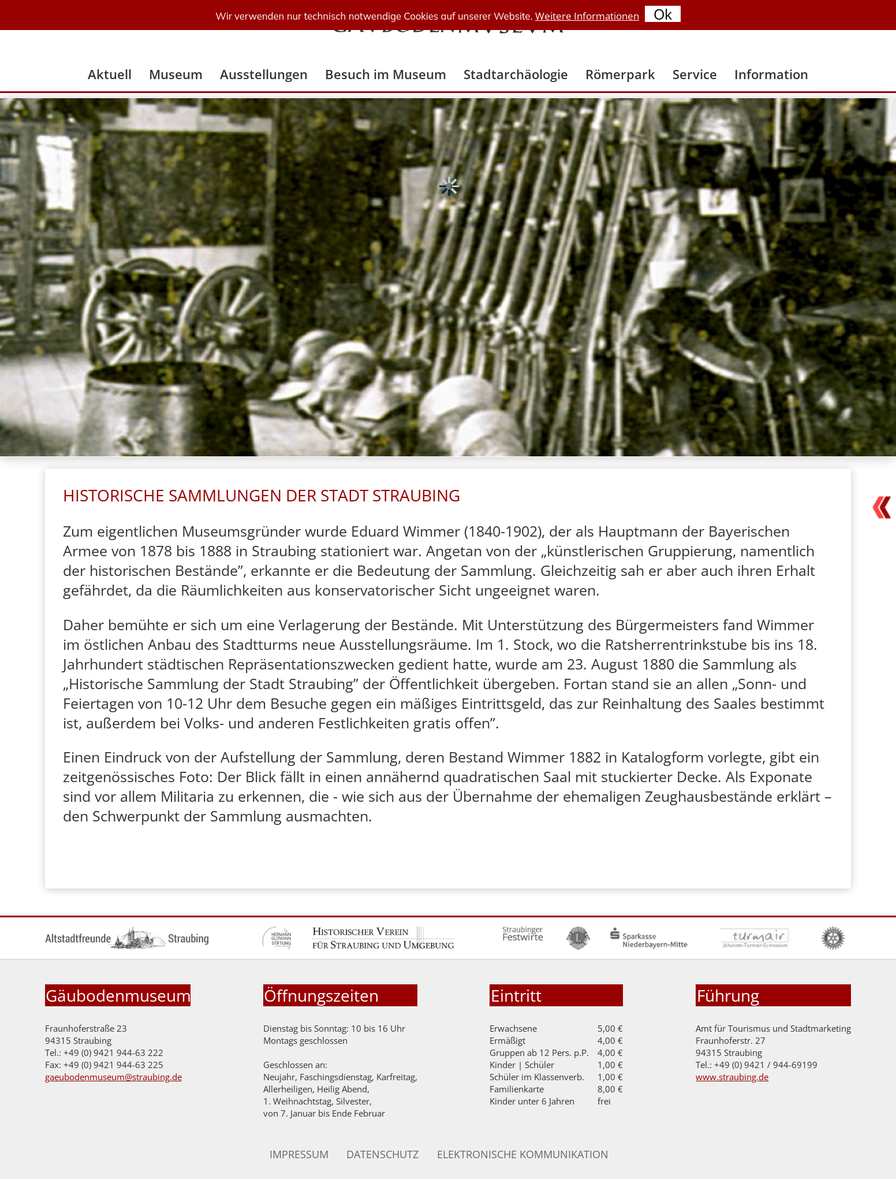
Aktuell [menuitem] (110, 74)
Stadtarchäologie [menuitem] (516, 74)
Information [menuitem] (771, 74)
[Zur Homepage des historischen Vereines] (383, 946)
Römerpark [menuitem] (620, 74)
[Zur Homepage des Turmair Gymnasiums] (756, 946)
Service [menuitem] (695, 74)
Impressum (299, 1154)
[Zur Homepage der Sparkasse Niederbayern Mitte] (649, 946)
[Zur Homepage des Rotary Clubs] (833, 946)
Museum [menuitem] (176, 74)
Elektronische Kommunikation (522, 1154)
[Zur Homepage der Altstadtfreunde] (127, 946)
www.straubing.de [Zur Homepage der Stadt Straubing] (732, 1077)
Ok (663, 14)
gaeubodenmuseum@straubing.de (113, 1077)
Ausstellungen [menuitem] (264, 74)
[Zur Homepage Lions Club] (578, 946)
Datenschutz (382, 1154)
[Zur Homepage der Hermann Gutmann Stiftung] (277, 946)
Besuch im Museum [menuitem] (385, 74)
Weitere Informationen (587, 16)
